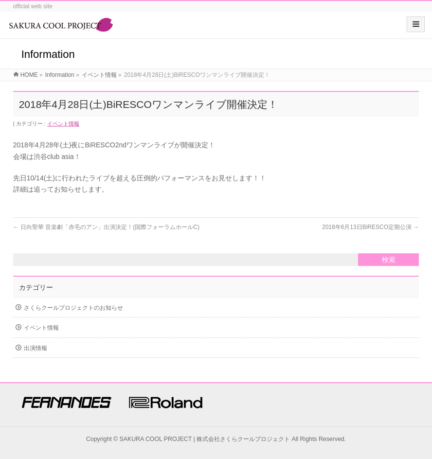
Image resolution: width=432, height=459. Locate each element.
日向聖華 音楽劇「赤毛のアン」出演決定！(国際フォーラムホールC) (106, 227)
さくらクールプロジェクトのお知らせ (73, 307)
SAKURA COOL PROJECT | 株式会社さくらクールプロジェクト (205, 439)
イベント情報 (63, 123)
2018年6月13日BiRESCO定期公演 (370, 227)
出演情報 (35, 348)
